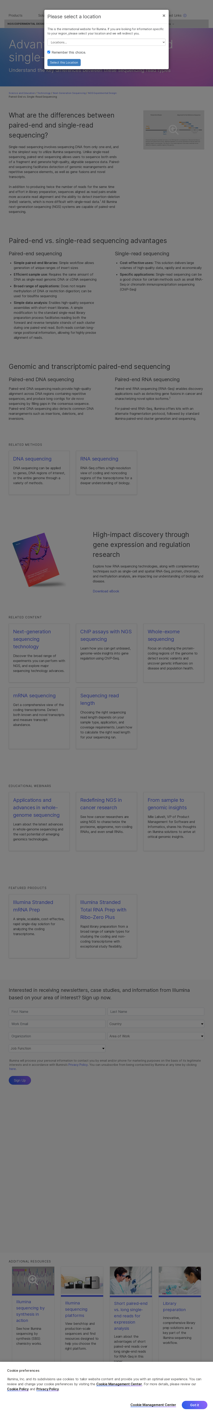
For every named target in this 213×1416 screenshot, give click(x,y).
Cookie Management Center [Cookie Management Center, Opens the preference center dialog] (153, 1405)
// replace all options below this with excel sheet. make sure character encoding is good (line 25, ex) (106, 45)
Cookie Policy (18, 1389)
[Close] (164, 18)
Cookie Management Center (119, 1384)
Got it (194, 1405)
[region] (106, 1389)
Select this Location (64, 65)
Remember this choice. (66, 55)
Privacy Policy (47, 1389)
